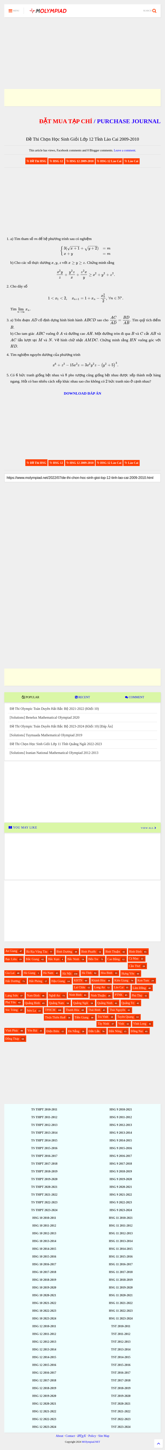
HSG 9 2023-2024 (121, 1210)
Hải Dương (12, 981)
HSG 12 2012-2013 (44, 1341)
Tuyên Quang (125, 1016)
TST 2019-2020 (120, 1396)
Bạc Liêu (11, 959)
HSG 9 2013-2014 (121, 1132)
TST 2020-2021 (120, 1403)
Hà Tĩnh (87, 973)
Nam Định (33, 995)
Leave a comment (124, 150)
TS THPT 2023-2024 (44, 1210)
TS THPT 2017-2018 (44, 1163)
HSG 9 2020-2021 (121, 1187)
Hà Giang (29, 973)
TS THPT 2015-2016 (44, 1148)
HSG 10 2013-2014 (44, 1241)
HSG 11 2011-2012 (121, 1225)
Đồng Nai (137, 1031)
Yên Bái (32, 1030)
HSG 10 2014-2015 (44, 1248)
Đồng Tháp (12, 1038)
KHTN (78, 980)
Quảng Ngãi (80, 1003)
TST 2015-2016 (120, 1365)
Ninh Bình (75, 994)
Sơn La (31, 1010)
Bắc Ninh (73, 959)
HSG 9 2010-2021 (121, 1109)
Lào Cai (119, 987)
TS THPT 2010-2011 (44, 1109)
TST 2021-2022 (120, 1411)
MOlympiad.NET (91, 1441)
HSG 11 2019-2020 (121, 1287)
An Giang (11, 951)
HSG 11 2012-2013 (121, 1233)
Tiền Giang (82, 1017)
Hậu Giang (58, 981)
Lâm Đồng (139, 988)
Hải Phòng (35, 981)
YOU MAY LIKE (23, 827)
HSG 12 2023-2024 (44, 1426)
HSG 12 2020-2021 (44, 1403)
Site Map (103, 1436)
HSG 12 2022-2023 (44, 1419)
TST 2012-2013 (120, 1341)
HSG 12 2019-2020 (44, 1396)
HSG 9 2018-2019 (121, 1171)
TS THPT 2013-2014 (44, 1132)
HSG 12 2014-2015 (44, 1357)
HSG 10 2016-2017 (44, 1264)
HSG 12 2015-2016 (44, 1365)
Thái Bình (94, 1010)
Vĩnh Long (139, 1023)
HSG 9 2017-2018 (121, 1163)
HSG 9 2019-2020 (121, 1179)
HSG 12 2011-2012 (44, 1334)
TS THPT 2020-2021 (44, 1187)
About (59, 1436)
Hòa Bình (106, 973)
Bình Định (135, 951)
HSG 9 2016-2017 (121, 1156)
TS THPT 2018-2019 (44, 1171)
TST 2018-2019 (120, 1388)
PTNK (119, 994)
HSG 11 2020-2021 (121, 1295)
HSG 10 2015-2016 (44, 1256)
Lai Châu (79, 987)
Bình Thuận (112, 951)
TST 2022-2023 (120, 1419)
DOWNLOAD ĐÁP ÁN (82, 393)
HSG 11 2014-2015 (121, 1248)
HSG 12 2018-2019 (44, 1388)
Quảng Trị (128, 1003)
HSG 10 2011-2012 (44, 1225)
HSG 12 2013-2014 (44, 1349)
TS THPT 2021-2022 (44, 1194)
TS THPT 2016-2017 (44, 1156)
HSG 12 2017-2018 (44, 1380)
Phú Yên (10, 1002)
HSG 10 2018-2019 (44, 1279)
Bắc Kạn (53, 959)
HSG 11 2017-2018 (121, 1272)
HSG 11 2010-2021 (121, 1217)
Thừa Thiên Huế (55, 1017)
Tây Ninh (103, 1023)
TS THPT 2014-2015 (44, 1140)
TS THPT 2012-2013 (44, 1125)
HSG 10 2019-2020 (44, 1287)
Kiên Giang (121, 980)
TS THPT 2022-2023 (44, 1202)
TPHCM (50, 1010)
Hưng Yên (127, 973)
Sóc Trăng (11, 1010)
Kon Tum (143, 980)
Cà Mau (134, 958)
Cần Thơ (134, 966)
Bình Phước (88, 951)
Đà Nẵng (73, 1031)
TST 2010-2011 (120, 1326)
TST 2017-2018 (120, 1380)
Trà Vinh (103, 1016)
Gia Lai (9, 973)
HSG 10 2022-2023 (44, 1310)
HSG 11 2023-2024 (121, 1318)
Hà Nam (48, 973)
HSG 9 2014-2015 (121, 1140)
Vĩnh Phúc (11, 1030)
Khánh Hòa (98, 980)
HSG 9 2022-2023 (121, 1202)
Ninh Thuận (98, 995)
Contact (70, 1436)
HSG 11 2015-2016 (121, 1256)
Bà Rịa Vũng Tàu (36, 951)
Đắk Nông (115, 1031)
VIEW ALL (148, 828)
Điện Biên (52, 1031)
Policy (92, 1436)
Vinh (121, 1023)
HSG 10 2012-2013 (44, 1233)
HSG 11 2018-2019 (121, 1279)
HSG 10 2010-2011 (44, 1217)
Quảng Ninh (105, 1003)
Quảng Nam (56, 1003)
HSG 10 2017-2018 (44, 1272)
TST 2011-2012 (120, 1334)
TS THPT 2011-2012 (44, 1117)
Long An (99, 987)
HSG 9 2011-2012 (121, 1117)
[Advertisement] (82, 48)
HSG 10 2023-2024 (44, 1318)
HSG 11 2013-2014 (121, 1241)
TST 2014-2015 (120, 1357)
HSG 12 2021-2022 (44, 1411)
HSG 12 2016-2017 (44, 1372)
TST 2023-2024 (120, 1426)
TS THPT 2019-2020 (44, 1179)
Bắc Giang (32, 959)
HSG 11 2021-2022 (121, 1303)
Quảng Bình (32, 1003)
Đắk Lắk (94, 1031)
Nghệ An (54, 995)
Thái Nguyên (117, 1010)
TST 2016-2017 (120, 1372)
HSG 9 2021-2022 (121, 1194)
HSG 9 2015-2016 (121, 1148)
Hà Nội (66, 973)
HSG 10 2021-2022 (44, 1303)
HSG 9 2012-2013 (121, 1125)
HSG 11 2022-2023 (121, 1310)
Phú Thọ (137, 995)
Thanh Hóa (72, 1010)
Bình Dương (64, 951)
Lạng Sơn (11, 995)
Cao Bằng (113, 959)
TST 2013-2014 (120, 1349)
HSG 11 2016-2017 (121, 1264)
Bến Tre (93, 959)
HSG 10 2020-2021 (44, 1295)
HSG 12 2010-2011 (44, 1326)
